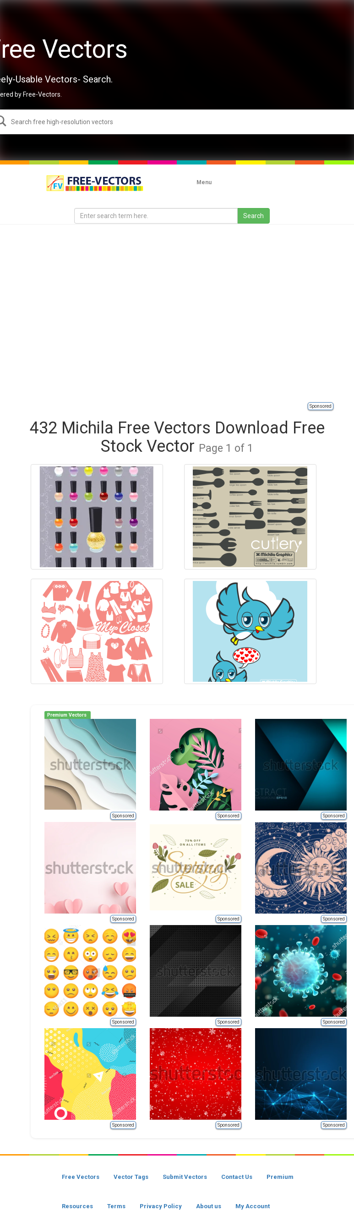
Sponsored (321, 406)
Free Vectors (80, 1176)
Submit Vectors (185, 1176)
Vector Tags (131, 1176)
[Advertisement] (86, 313)
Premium (280, 1176)
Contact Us (236, 1176)
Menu (204, 182)
